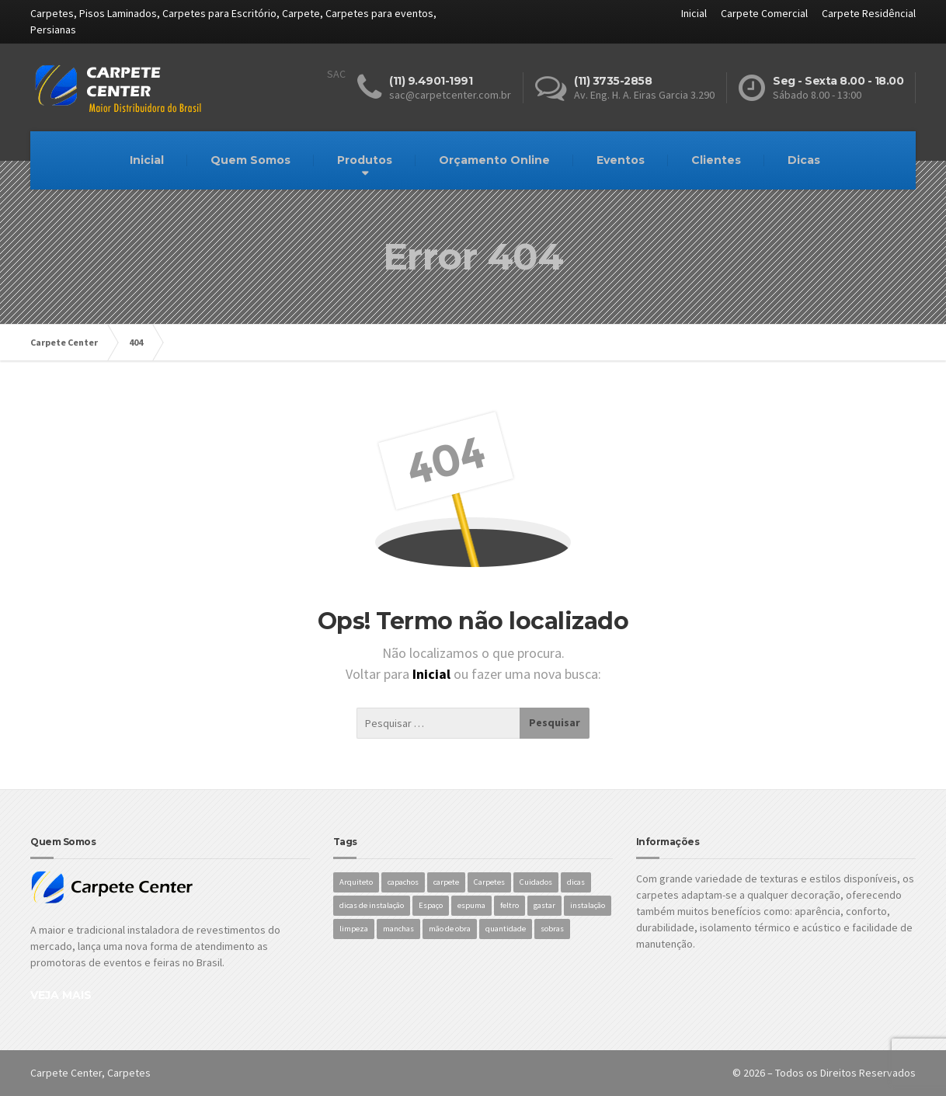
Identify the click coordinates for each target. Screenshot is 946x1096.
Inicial (694, 13)
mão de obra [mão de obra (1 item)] (450, 929)
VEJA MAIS (61, 995)
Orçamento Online (494, 160)
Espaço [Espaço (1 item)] (431, 905)
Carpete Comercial (764, 13)
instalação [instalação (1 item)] (587, 905)
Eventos (620, 160)
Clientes (716, 160)
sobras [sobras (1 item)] (552, 929)
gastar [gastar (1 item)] (544, 905)
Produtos (364, 160)
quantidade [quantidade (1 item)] (505, 929)
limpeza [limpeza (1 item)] (353, 929)
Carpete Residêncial (869, 13)
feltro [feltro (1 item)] (509, 905)
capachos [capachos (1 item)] (403, 882)
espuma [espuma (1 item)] (471, 905)
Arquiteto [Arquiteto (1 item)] (356, 882)
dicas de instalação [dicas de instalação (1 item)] (371, 905)
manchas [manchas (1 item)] (398, 929)
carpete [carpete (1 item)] (446, 882)
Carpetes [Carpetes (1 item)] (489, 882)
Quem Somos (250, 160)
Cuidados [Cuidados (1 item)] (536, 882)
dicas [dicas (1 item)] (576, 882)
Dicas (804, 160)
